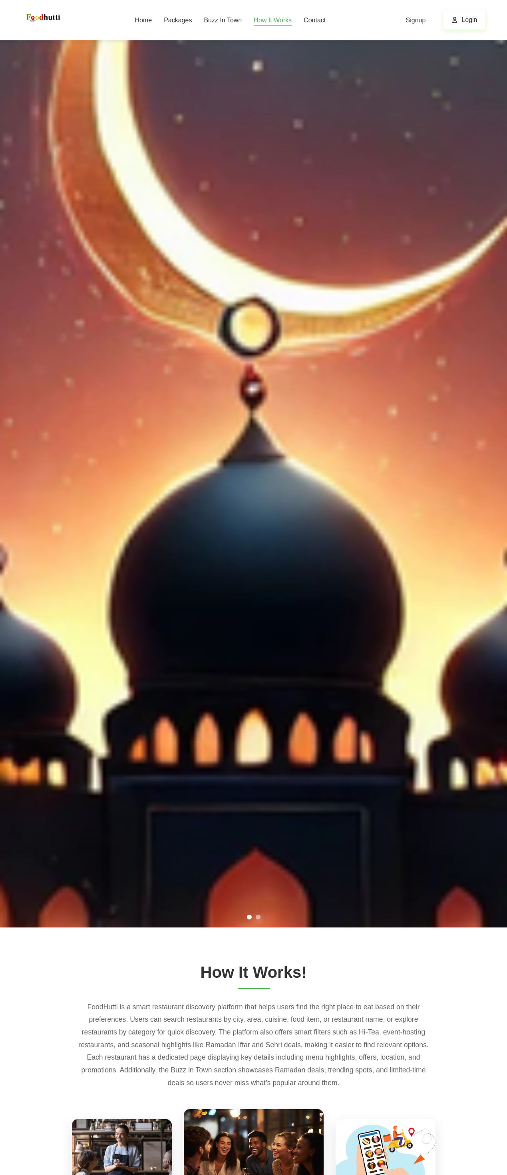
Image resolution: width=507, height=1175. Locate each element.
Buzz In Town (223, 20)
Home (143, 20)
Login (469, 19)
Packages (178, 20)
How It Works (273, 20)
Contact (315, 20)
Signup (416, 20)
